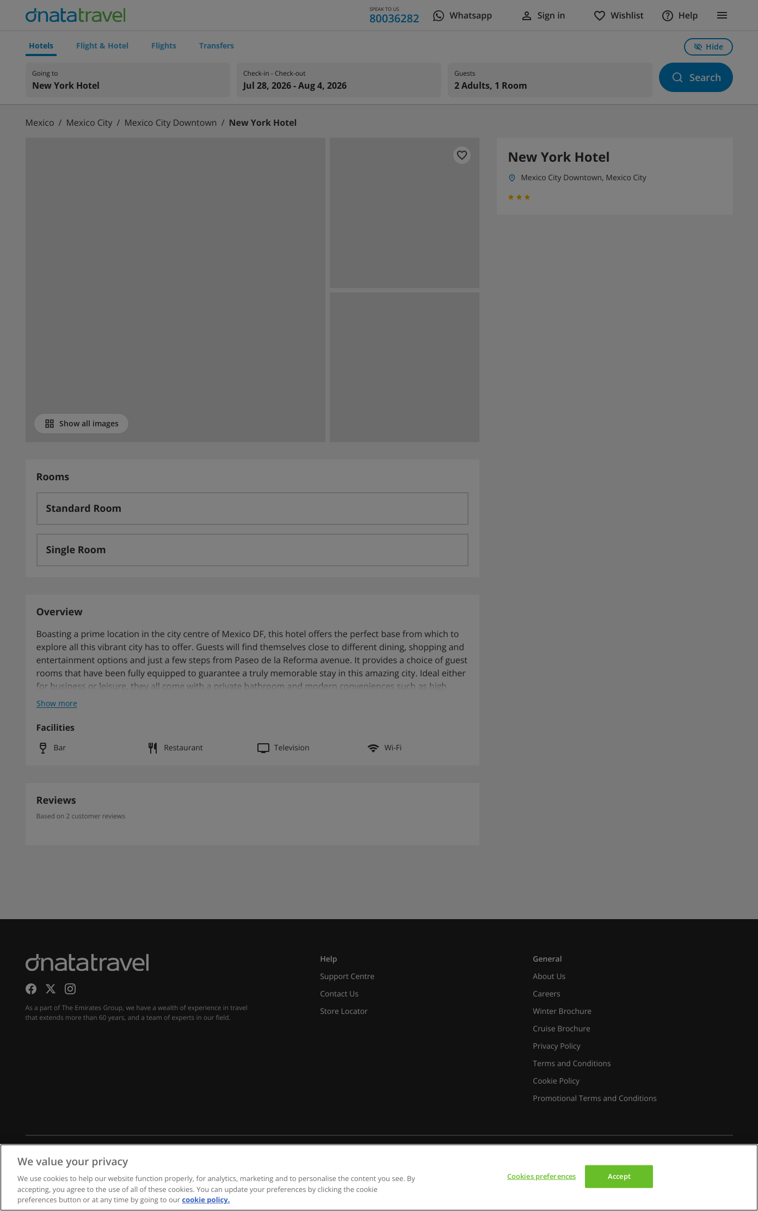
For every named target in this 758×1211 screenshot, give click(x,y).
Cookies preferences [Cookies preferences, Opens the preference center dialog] (541, 1176)
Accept (619, 1176)
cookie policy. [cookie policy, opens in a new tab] (206, 1199)
